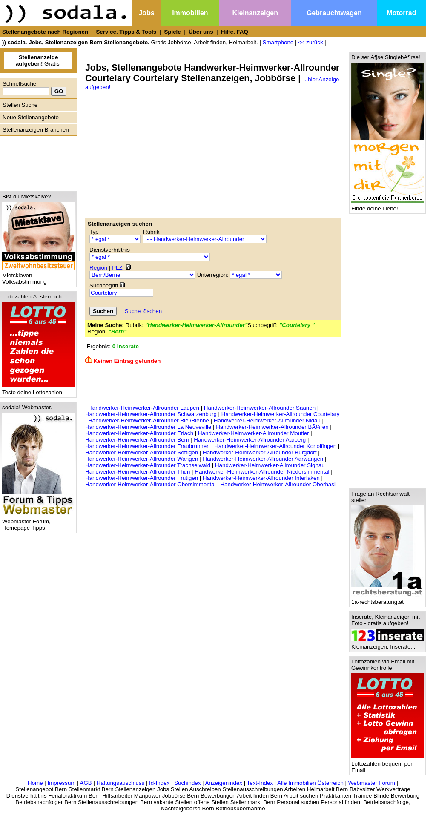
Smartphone (278, 42)
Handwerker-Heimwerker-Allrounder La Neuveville (148, 427)
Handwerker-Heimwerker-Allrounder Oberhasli (279, 484)
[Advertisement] (36, 161)
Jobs (146, 13)
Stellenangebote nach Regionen (45, 32)
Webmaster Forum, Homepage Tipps (38, 522)
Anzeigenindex (223, 783)
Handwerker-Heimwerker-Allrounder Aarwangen (263, 459)
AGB (86, 783)
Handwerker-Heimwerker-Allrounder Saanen (260, 408)
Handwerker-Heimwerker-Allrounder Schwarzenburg (151, 414)
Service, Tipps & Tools (126, 32)
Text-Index (260, 783)
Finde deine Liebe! (387, 206)
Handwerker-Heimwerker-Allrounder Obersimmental (150, 484)
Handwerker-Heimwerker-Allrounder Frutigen (141, 478)
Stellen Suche (20, 105)
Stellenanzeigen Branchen (36, 129)
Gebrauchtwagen (334, 13)
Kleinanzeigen (255, 13)
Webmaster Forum (371, 783)
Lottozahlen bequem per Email (387, 764)
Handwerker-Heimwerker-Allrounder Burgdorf (259, 452)
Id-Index (159, 783)
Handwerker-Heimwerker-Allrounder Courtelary (280, 414)
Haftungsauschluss (121, 783)
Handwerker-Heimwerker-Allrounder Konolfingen (275, 446)
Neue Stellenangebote (31, 117)
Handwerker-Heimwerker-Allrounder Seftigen (141, 452)
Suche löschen (143, 311)
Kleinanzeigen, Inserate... (387, 644)
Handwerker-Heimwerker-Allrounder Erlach (139, 433)
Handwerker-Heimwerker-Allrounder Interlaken (261, 478)
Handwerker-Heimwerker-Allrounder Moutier (253, 433)
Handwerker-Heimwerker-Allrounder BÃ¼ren (272, 427)
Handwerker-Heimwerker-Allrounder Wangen (141, 459)
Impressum (61, 783)
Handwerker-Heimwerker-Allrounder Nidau (267, 420)
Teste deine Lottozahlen (38, 390)
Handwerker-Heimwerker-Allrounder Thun (137, 471)
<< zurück (310, 42)
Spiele (172, 32)
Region (98, 267)
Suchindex (187, 783)
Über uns (201, 32)
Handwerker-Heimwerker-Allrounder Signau (270, 465)
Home (35, 783)
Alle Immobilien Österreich (310, 783)
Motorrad (401, 13)
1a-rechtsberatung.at (387, 599)
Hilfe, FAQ (234, 32)
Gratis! (38, 60)
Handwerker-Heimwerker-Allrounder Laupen (143, 408)
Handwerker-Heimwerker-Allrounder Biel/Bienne (148, 420)
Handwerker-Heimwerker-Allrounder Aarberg (250, 439)
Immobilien (190, 13)
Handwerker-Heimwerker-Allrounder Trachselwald (147, 465)
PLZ (117, 267)
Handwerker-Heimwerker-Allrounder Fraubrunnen (147, 446)
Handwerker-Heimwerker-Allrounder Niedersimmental (262, 471)
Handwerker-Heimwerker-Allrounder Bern (137, 439)
